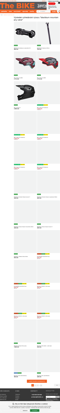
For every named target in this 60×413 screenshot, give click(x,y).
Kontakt (16, 399)
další (57, 385)
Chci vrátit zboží (3, 397)
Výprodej (25, 11)
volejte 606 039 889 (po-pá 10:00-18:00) (8, 0)
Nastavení (25, 410)
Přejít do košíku (52, 3)
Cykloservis (17, 394)
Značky (32, 11)
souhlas (35, 406)
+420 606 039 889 (36, 394)
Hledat (49, 11)
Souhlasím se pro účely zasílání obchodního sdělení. (52, 399)
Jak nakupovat (3, 394)
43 (41, 385)
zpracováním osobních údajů (51, 399)
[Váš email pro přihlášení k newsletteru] (50, 397)
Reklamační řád (3, 399)
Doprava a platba (3, 396)
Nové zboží (17, 11)
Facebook (17, 396)
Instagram (17, 397)
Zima (10, 11)
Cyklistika (4, 11)
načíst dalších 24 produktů (37, 381)
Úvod (1, 14)
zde (49, 407)
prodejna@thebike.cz (37, 397)
